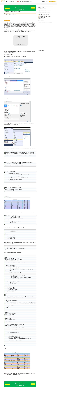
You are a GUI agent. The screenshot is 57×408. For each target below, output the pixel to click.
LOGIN (43, 1)
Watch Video (6, 20)
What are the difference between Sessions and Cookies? (44, 12)
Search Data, (10, 13)
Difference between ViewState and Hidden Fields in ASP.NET (44, 17)
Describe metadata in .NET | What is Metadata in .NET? (44, 20)
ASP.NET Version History (42, 8)
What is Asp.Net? (41, 18)
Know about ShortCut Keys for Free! (26, 1)
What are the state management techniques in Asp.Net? (44, 15)
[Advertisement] (20, 18)
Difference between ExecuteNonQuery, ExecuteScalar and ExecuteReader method (45, 22)
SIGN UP (47, 1)
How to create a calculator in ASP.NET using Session (44, 10)
